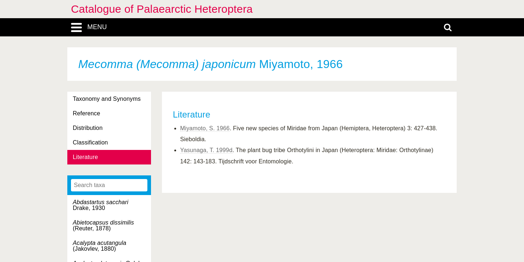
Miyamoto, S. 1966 (205, 128)
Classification (90, 142)
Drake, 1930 (100, 205)
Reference (86, 113)
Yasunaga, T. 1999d (206, 150)
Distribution (88, 128)
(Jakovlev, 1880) (99, 246)
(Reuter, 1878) (103, 225)
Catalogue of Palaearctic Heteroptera (162, 9)
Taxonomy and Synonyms (107, 99)
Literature (85, 157)
